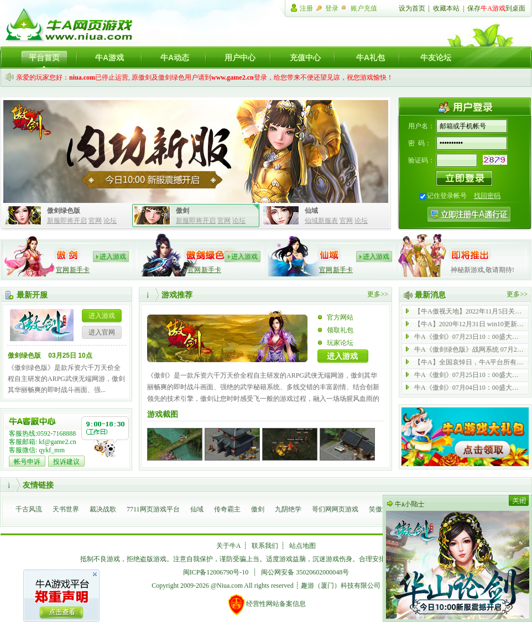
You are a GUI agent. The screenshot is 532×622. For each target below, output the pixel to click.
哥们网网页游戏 (335, 509)
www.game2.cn (232, 77)
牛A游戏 (109, 57)
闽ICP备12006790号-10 (216, 572)
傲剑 (257, 509)
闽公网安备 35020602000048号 (305, 572)
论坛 (110, 220)
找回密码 (487, 196)
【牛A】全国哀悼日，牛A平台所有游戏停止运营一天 (469, 362)
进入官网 (101, 332)
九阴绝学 (288, 509)
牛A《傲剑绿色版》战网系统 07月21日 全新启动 (469, 349)
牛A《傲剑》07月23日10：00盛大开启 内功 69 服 (469, 337)
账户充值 (364, 8)
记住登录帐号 (447, 196)
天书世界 (66, 509)
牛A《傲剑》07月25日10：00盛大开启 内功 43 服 (469, 375)
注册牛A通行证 (468, 214)
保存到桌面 (496, 8)
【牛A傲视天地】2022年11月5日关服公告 (469, 311)
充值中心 (305, 57)
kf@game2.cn (57, 442)
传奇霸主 (227, 509)
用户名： (421, 126)
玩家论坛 (340, 343)
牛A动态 (174, 57)
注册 (306, 8)
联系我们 (265, 546)
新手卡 (80, 270)
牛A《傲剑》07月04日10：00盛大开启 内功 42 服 (469, 387)
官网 (95, 220)
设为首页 (412, 8)
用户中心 (240, 57)
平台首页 (44, 57)
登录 (331, 8)
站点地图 (302, 546)
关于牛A (228, 546)
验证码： (421, 160)
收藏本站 (446, 8)
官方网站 (340, 317)
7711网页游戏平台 (153, 509)
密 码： (419, 143)
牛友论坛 (435, 57)
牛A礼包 (370, 57)
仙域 (197, 509)
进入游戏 (113, 256)
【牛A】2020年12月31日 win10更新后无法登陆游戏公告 (469, 324)
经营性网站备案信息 (266, 604)
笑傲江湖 (382, 509)
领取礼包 (340, 330)
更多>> (377, 294)
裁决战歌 (103, 509)
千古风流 (28, 509)
